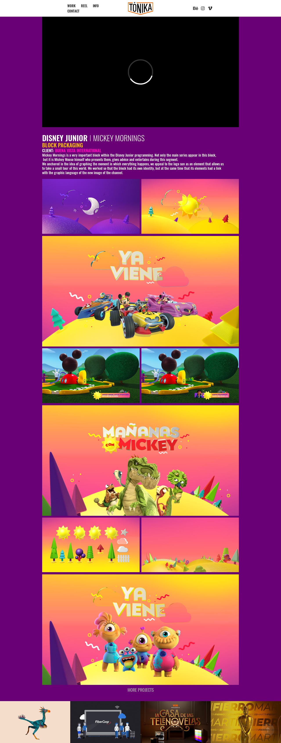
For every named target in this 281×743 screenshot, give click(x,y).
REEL (84, 5)
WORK (71, 5)
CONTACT (73, 11)
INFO (96, 5)
